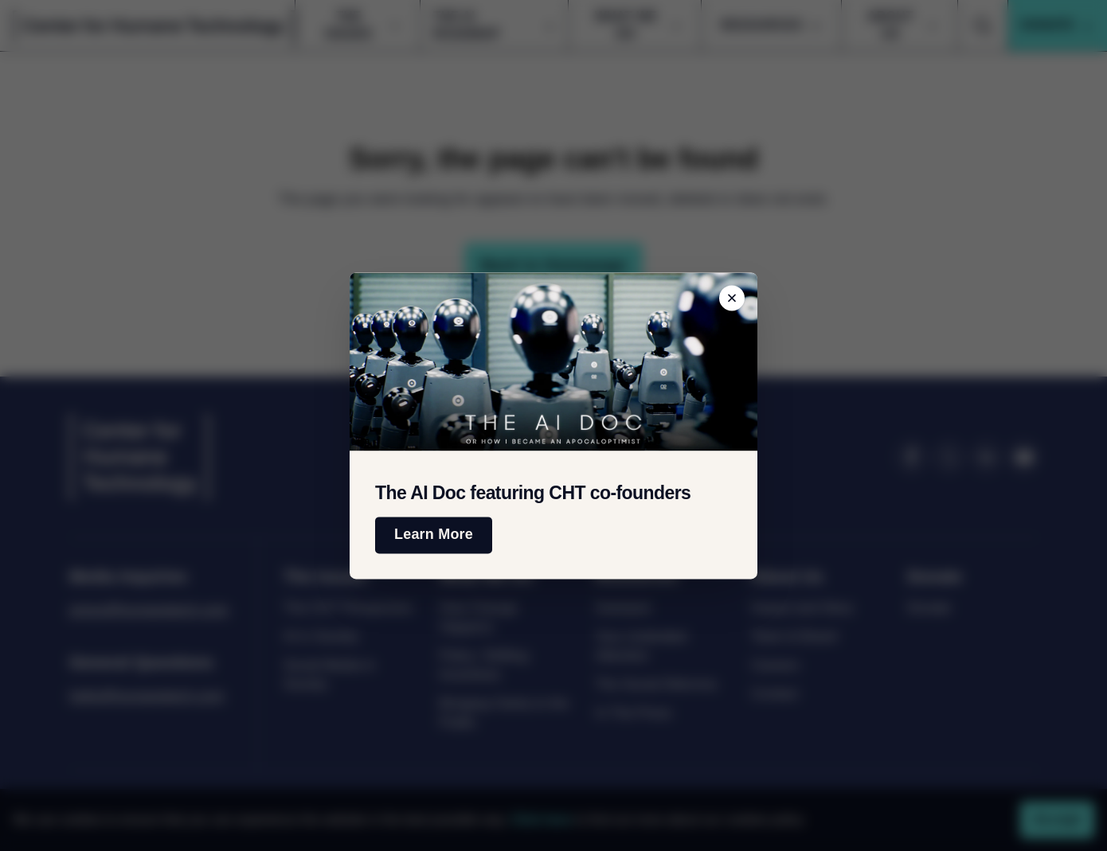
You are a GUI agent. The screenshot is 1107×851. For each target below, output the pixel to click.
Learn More (433, 535)
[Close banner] (732, 297)
